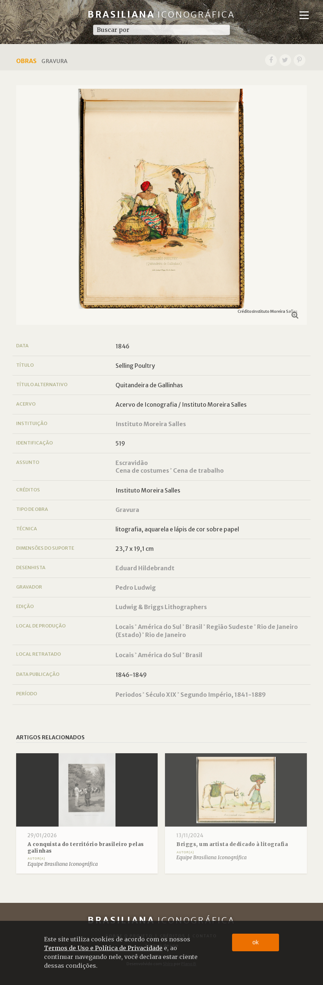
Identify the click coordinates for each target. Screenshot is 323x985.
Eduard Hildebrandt (145, 568)
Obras (26, 61)
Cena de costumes (142, 470)
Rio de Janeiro (165, 634)
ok (256, 942)
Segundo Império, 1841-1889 (223, 694)
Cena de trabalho (198, 470)
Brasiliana (161, 14)
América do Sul (159, 626)
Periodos (128, 694)
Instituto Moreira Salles (150, 424)
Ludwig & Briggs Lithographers (161, 607)
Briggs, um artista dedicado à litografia (232, 844)
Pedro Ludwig (135, 587)
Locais (124, 626)
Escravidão (131, 462)
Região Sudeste (229, 626)
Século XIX (161, 694)
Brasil (194, 626)
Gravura (127, 509)
